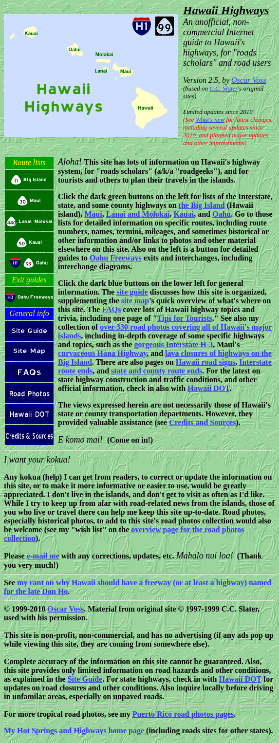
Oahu (221, 214)
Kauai (183, 214)
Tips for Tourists (184, 318)
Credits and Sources (202, 422)
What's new (210, 119)
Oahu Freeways (116, 258)
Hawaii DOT (208, 388)
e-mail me (43, 556)
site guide (132, 292)
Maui (93, 214)
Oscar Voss (248, 80)
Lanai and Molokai (138, 214)
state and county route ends (156, 371)
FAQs (111, 309)
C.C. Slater (223, 88)
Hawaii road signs (205, 362)
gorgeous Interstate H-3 (173, 344)
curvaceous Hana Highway (102, 353)
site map (135, 301)
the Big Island (202, 205)
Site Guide (85, 679)
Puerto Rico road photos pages (183, 714)
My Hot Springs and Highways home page (74, 730)
